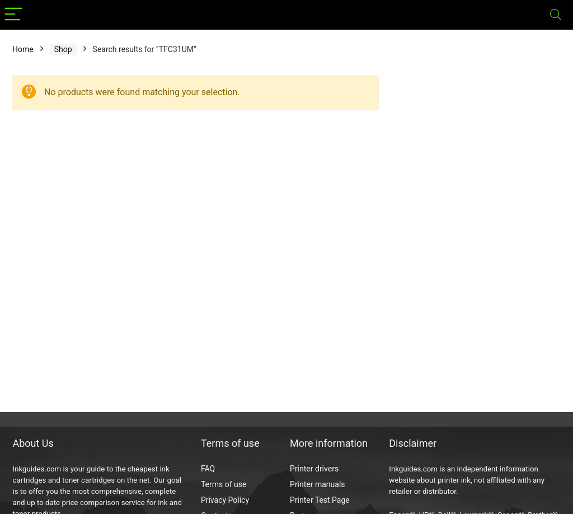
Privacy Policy (225, 500)
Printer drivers (314, 468)
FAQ (208, 468)
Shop (63, 49)
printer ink (454, 480)
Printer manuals (317, 484)
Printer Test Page (320, 500)
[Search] (555, 15)
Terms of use (224, 484)
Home (23, 49)
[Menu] (13, 15)
